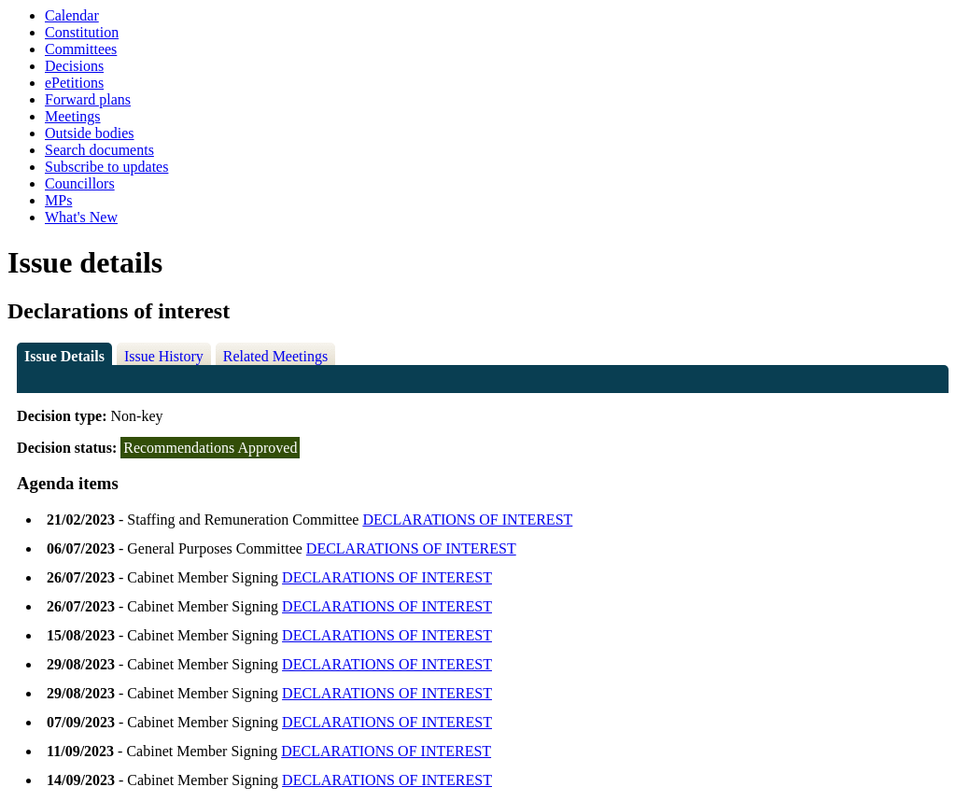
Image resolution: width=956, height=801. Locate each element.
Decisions (74, 66)
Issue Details (64, 356)
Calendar (72, 15)
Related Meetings (275, 356)
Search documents (99, 150)
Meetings (73, 116)
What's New (81, 217)
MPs (58, 200)
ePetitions (74, 83)
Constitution (82, 32)
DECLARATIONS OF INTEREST (467, 519)
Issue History (164, 356)
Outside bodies (89, 133)
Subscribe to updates (106, 167)
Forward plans (88, 99)
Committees (81, 49)
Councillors (80, 183)
